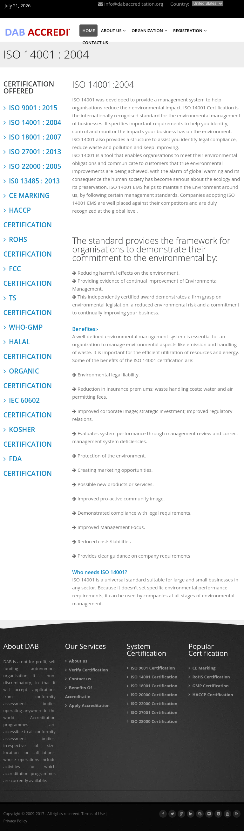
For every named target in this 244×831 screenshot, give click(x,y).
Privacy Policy (15, 821)
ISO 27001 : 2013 (32, 151)
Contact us (78, 679)
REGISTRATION (190, 30)
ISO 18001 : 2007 (32, 137)
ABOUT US (113, 30)
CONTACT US (95, 42)
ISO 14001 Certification (152, 677)
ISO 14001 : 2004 (32, 122)
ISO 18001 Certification (152, 686)
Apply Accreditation (87, 705)
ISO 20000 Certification (152, 694)
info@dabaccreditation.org (130, 4)
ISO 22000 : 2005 (32, 166)
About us (76, 661)
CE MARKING (26, 195)
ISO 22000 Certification (152, 703)
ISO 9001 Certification (151, 668)
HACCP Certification (210, 694)
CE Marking (201, 668)
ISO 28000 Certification (152, 721)
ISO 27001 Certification (152, 712)
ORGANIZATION (149, 30)
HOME (89, 30)
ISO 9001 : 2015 (30, 107)
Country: (179, 4)
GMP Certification (208, 686)
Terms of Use (93, 813)
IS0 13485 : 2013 (31, 180)
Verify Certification (86, 670)
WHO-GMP (23, 327)
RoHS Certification (209, 677)
